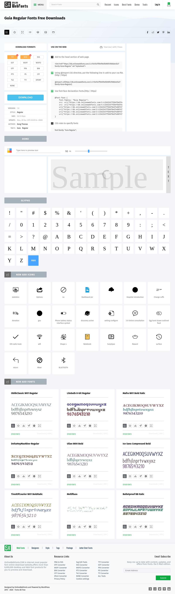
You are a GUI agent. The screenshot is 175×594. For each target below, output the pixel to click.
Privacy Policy (59, 579)
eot (12, 63)
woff (25, 63)
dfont (38, 80)
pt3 (12, 74)
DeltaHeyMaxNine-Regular (25, 443)
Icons (116, 5)
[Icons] (45, 32)
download (25, 97)
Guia (19, 128)
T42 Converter (81, 573)
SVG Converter (81, 565)
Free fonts (17, 5)
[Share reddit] (153, 32)
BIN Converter (59, 570)
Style (47, 548)
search (98, 4)
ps (25, 74)
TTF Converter (103, 562)
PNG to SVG (58, 562)
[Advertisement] (149, 87)
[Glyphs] (30, 32)
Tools (145, 5)
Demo (137, 5)
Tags (58, 548)
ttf (12, 57)
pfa (25, 69)
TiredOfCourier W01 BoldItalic (27, 494)
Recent (108, 5)
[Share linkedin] (169, 32)
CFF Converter (59, 573)
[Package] (37, 32)
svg (38, 57)
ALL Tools (102, 576)
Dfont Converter (60, 576)
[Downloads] (24, 426)
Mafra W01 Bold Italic (134, 393)
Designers (35, 548)
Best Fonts (127, 5)
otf (12, 69)
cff (38, 74)
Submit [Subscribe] (163, 578)
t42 (12, 80)
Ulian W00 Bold (75, 443)
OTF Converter (59, 565)
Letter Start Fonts (85, 548)
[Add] (6, 32)
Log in (157, 5)
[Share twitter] (158, 32)
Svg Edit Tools (81, 562)
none (12, 86)
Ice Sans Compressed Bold (137, 443)
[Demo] (22, 32)
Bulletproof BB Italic (133, 494)
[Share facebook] (147, 32)
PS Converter (103, 570)
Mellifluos (72, 494)
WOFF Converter (60, 568)
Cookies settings (82, 579)
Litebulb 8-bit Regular (78, 393)
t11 (25, 80)
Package (69, 548)
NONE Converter (82, 576)
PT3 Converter (81, 570)
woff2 (38, 63)
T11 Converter (103, 573)
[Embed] (34, 426)
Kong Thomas (22, 124)
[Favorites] (14, 32)
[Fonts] (53, 32)
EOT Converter (103, 565)
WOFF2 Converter (83, 568)
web (25, 57)
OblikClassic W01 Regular (24, 393)
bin (38, 69)
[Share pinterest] (163, 32)
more (33, 260)
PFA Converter (103, 568)
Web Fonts (21, 548)
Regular (20, 112)
